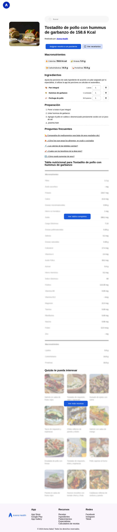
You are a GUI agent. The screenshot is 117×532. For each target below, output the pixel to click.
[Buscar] (79, 19)
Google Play (36, 517)
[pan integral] (96, 87)
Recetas (62, 514)
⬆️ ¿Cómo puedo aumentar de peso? (59, 156)
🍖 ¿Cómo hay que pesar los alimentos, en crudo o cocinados (69, 141)
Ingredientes (64, 517)
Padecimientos (65, 519)
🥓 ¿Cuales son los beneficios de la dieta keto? (63, 151)
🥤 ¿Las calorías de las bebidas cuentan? (61, 146)
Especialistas (64, 521)
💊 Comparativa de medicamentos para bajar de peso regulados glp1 (72, 135)
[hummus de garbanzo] (96, 93)
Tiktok (88, 519)
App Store (35, 514)
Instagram (90, 517)
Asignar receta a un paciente (63, 46)
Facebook (90, 514)
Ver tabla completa (77, 216)
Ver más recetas (76, 403)
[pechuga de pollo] (96, 98)
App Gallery (36, 519)
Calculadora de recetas (69, 524)
